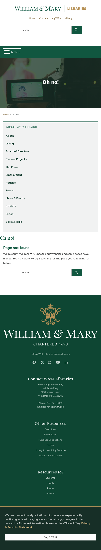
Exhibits (11, 206)
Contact (43, 18)
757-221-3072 (54, 403)
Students (50, 477)
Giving (68, 18)
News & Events (15, 198)
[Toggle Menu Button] (5, 51)
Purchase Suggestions (50, 439)
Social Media (14, 222)
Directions (50, 429)
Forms (10, 190)
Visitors (50, 493)
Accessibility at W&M (50, 455)
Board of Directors (17, 151)
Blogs (9, 214)
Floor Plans (50, 434)
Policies (11, 183)
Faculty (50, 483)
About (10, 136)
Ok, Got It (50, 539)
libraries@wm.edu (54, 406)
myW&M (57, 18)
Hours (32, 18)
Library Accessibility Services (50, 450)
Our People (13, 167)
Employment (14, 175)
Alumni (50, 488)
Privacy (50, 445)
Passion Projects (16, 159)
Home (6, 114)
